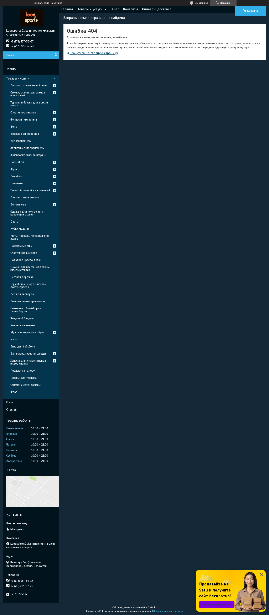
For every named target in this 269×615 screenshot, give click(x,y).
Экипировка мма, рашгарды (28, 155)
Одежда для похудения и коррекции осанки (26, 213)
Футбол (15, 169)
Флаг (13, 392)
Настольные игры (21, 246)
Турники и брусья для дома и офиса (29, 104)
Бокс (13, 126)
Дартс (14, 221)
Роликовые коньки (22, 325)
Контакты (130, 9)
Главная (67, 9)
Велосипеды (18, 204)
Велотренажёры (20, 141)
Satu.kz (152, 607)
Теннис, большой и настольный (30, 190)
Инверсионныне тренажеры (27, 301)
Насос (14, 339)
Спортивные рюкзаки (23, 253)
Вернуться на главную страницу (93, 53)
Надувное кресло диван (25, 260)
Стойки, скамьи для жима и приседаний (28, 94)
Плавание (16, 183)
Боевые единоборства (24, 134)
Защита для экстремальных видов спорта (28, 362)
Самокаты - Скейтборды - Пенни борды (27, 309)
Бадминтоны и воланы (24, 197)
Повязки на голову (22, 370)
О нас (115, 9)
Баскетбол (17, 162)
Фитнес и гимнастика (23, 119)
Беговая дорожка (21, 277)
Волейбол (16, 176)
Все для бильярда (22, 294)
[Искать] (55, 55)
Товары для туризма (23, 378)
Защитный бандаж (22, 318)
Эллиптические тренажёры (27, 148)
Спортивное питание (23, 112)
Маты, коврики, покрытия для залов (29, 237)
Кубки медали (19, 228)
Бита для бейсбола (22, 346)
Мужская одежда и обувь (27, 332)
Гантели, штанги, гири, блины (28, 85)
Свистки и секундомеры (25, 385)
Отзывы (11, 409)
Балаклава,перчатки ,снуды (28, 353)
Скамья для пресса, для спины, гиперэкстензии (30, 268)
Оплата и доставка (156, 9)
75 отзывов (201, 2)
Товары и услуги (90, 9)
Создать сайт (41, 2)
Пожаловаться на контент (168, 611)
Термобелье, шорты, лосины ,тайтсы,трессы (28, 285)
